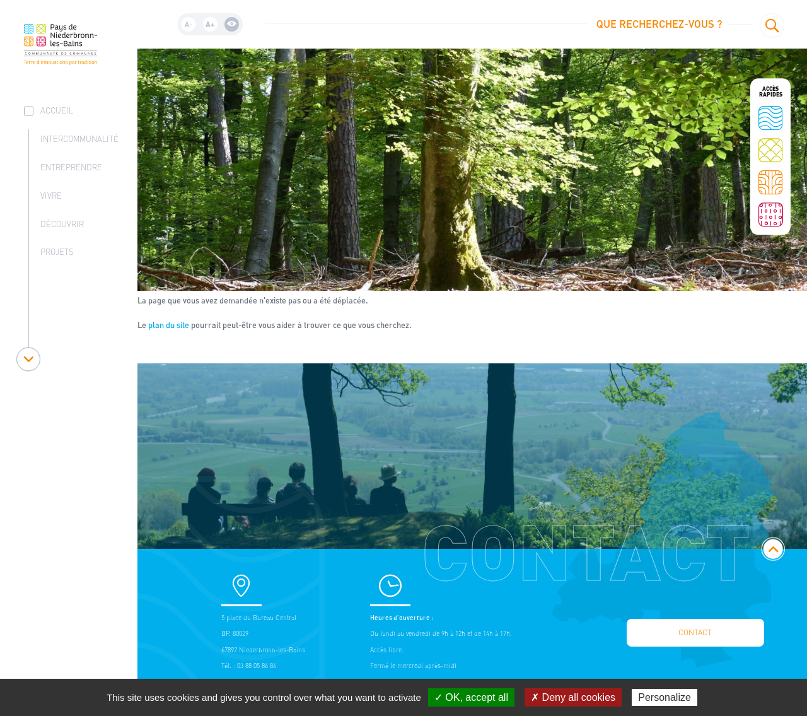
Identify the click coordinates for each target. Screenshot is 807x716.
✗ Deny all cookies (573, 697)
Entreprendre (71, 167)
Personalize (664, 697)
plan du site (168, 325)
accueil (56, 110)
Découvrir (62, 224)
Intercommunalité (79, 139)
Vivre (51, 196)
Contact (695, 632)
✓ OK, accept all (471, 697)
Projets (57, 252)
